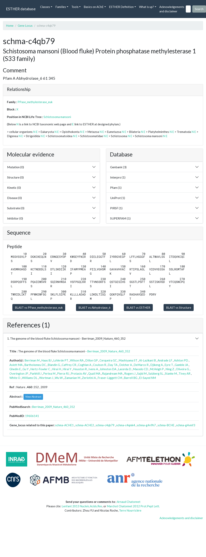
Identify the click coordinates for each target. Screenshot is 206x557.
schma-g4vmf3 (185, 425)
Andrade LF (165, 360)
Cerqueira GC (108, 360)
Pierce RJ (63, 373)
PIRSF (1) (116, 208)
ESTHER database (20, 9)
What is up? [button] (146, 7)
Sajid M (142, 373)
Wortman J (46, 377)
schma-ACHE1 (64, 425)
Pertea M (49, 373)
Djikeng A (156, 364)
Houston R (80, 369)
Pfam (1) (116, 187)
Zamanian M (72, 377)
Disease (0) (14, 198)
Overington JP (18, 373)
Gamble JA (181, 364)
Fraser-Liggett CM (110, 377)
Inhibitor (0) (15, 218)
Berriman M (32, 360)
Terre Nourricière (130, 510)
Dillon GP (91, 360)
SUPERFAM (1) (120, 218)
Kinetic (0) (14, 187)
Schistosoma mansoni (57, 117)
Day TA (112, 364)
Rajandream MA (112, 373)
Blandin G (54, 364)
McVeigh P (157, 369)
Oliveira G (182, 369)
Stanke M (171, 373)
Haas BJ (46, 360)
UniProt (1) (117, 198)
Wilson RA (77, 360)
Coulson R (99, 364)
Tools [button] (75, 7)
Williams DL (29, 377)
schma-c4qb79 (105, 425)
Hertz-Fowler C (40, 369)
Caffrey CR (69, 364)
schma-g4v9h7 (146, 425)
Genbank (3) (118, 167)
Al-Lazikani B (147, 360)
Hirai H (56, 369)
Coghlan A (84, 364)
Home (10, 25)
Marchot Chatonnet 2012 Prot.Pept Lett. (133, 506)
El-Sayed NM (147, 377)
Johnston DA (108, 369)
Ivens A (93, 369)
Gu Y (26, 369)
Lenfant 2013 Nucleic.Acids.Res (82, 506)
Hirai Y (67, 369)
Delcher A (125, 364)
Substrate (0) (15, 208)
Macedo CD (140, 369)
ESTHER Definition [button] (121, 7)
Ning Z (169, 369)
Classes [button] (45, 7)
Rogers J (129, 373)
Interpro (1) (117, 177)
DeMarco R (141, 364)
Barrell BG (130, 377)
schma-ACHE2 (84, 425)
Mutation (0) (15, 167)
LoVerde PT (60, 360)
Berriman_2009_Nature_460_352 (108, 351)
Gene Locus (25, 25)
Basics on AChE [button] (94, 7)
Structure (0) (15, 177)
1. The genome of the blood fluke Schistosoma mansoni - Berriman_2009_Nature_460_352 (66, 338)
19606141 (32, 416)
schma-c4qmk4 (125, 425)
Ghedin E (15, 369)
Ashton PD (181, 360)
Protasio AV (78, 373)
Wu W (59, 377)
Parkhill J (35, 373)
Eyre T (169, 364)
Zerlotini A (89, 377)
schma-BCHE (166, 425)
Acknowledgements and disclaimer (171, 9)
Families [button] (60, 7)
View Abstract (33, 396)
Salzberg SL (155, 373)
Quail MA (94, 373)
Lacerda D (124, 369)
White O (14, 377)
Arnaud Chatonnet (128, 501)
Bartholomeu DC (35, 364)
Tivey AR (184, 373)
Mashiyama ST (128, 360)
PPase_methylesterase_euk (35, 102)
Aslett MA (16, 364)
